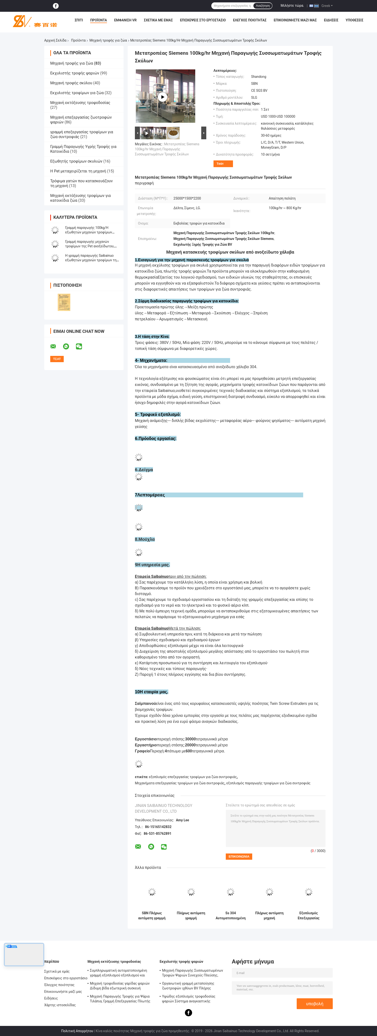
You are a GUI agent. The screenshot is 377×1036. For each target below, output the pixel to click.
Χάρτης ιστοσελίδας (60, 1005)
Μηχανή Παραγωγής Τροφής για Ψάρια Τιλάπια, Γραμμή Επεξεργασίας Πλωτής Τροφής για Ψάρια (120, 999)
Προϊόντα (98, 20)
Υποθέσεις (355, 20)
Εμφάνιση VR (125, 20)
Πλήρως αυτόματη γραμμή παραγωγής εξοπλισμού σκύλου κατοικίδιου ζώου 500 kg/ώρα (191, 915)
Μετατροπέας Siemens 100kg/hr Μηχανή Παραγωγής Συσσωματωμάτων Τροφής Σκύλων (167, 149)
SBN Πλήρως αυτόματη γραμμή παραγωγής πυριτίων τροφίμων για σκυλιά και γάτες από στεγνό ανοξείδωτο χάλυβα (152, 915)
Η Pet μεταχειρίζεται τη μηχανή (78, 171)
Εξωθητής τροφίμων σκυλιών (76, 161)
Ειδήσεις (331, 20)
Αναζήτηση (263, 5)
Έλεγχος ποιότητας (249, 20)
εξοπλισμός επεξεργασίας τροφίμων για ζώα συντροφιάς (193, 777)
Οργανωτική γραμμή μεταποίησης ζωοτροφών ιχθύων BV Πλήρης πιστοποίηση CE (188, 986)
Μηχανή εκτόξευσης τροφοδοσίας (80, 102)
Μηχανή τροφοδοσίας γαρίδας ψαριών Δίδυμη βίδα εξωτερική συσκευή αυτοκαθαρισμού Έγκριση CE (120, 986)
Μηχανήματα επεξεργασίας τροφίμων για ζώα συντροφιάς (180, 783)
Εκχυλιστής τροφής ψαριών (74, 73)
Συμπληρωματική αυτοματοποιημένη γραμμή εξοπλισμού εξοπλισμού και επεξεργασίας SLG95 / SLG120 (118, 974)
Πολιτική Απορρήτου (77, 1031)
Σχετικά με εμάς (158, 20)
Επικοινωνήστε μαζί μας (295, 20)
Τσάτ (220, 163)
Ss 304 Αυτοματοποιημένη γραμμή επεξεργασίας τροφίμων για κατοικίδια (231, 915)
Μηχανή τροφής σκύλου (71, 83)
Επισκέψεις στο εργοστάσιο (203, 20)
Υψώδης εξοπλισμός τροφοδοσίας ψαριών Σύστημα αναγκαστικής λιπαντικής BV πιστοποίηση (188, 999)
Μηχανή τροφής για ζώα (108, 40)
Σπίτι (79, 20)
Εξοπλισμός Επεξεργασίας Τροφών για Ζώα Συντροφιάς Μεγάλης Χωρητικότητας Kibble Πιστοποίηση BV (308, 915)
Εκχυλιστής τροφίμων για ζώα (77, 93)
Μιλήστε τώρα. (292, 5)
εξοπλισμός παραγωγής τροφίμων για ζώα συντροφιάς (268, 783)
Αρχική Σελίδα (55, 40)
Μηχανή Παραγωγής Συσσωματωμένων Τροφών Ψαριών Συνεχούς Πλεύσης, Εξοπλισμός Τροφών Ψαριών (192, 974)
